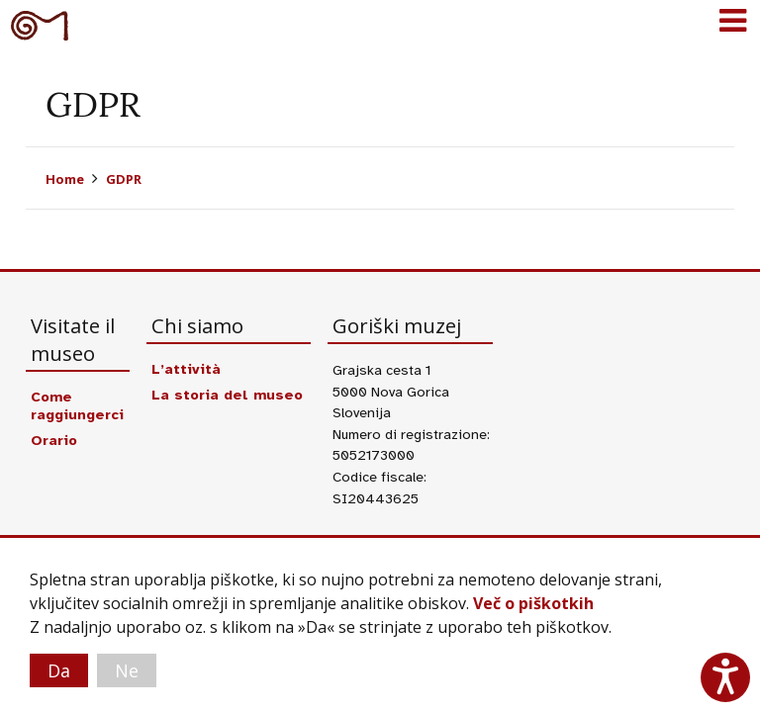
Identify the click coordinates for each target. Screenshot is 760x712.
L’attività (186, 369)
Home (65, 179)
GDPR (124, 179)
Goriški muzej (39, 24)
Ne (127, 670)
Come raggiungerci (77, 405)
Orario (54, 440)
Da (59, 670)
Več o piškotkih (533, 603)
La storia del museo (227, 394)
